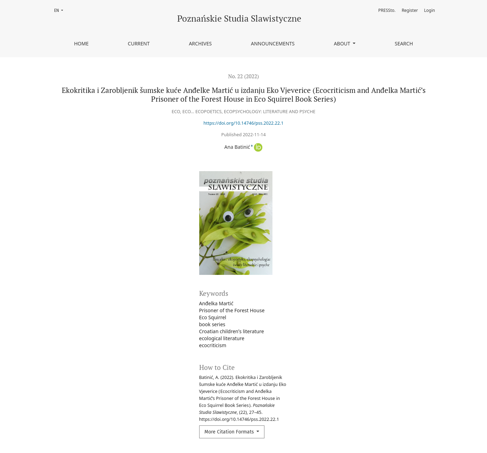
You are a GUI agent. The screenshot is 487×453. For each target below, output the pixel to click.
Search (404, 43)
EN (61, 10)
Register (410, 10)
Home (81, 43)
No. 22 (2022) (243, 76)
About (343, 43)
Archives (200, 43)
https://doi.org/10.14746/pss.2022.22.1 (243, 123)
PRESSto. (386, 10)
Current (139, 43)
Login (429, 10)
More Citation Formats (229, 432)
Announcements (272, 43)
